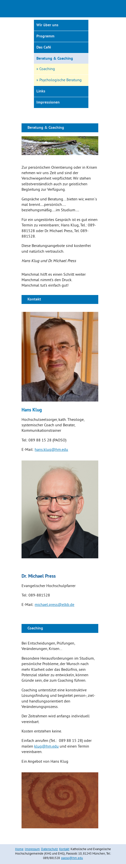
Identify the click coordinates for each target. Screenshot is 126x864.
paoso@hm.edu (72, 858)
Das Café (43, 47)
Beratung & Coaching (54, 58)
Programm (45, 36)
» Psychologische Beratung (59, 80)
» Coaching (45, 69)
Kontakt (64, 849)
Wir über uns (47, 25)
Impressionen (48, 102)
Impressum (32, 849)
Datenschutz (49, 849)
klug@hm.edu (46, 746)
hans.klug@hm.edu (51, 449)
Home (19, 849)
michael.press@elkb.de (54, 604)
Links (40, 91)
